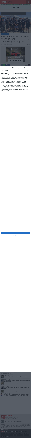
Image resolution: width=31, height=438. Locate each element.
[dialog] (15, 219)
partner (10, 70)
